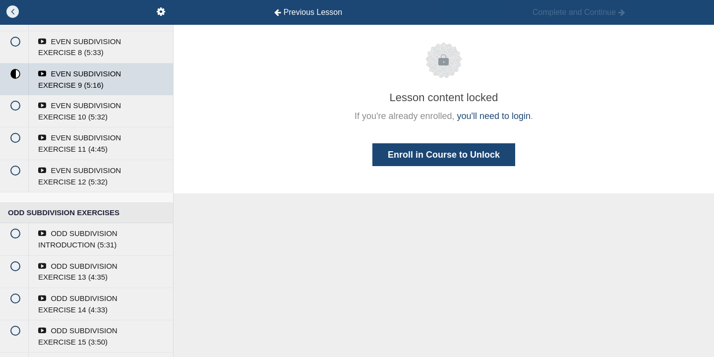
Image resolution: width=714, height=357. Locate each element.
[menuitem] (160, 12)
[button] (12, 12)
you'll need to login (494, 116)
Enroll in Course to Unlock (444, 155)
